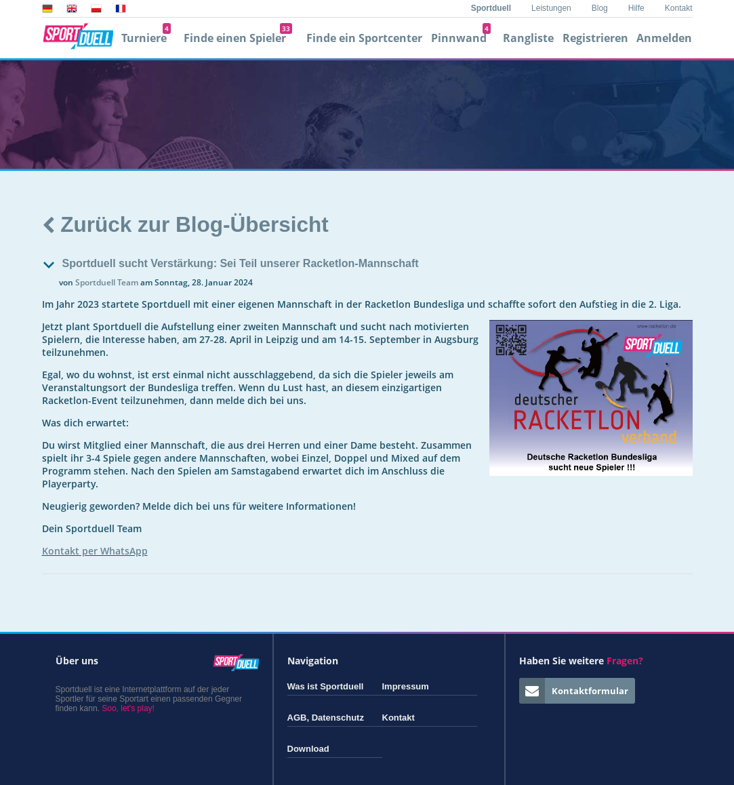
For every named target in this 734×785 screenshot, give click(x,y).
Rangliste (528, 38)
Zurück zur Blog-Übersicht (185, 224)
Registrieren (595, 38)
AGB (297, 717)
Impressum (405, 686)
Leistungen (551, 8)
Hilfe (636, 8)
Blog (600, 8)
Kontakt (679, 8)
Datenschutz (338, 717)
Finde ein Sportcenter (364, 38)
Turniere (146, 38)
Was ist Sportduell (325, 686)
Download (308, 749)
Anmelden (664, 38)
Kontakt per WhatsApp (95, 550)
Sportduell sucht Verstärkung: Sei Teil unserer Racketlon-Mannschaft (240, 263)
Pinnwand (461, 38)
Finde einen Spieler (238, 38)
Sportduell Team (106, 282)
